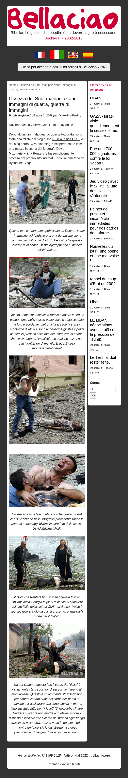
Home (12, 84)
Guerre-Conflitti (41, 125)
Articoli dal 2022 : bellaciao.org (87, 755)
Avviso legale (71, 764)
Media (25, 125)
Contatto (53, 764)
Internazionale (63, 125)
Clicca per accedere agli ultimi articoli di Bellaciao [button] (64, 67)
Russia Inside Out (64, 139)
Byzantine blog (40, 144)
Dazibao (15, 125)
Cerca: (95, 382)
